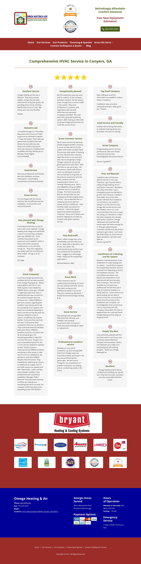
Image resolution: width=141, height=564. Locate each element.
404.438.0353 (111, 28)
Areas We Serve (102, 43)
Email (16, 509)
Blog (88, 46)
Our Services (43, 43)
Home (31, 43)
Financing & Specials (81, 43)
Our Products (60, 43)
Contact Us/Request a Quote (65, 46)
